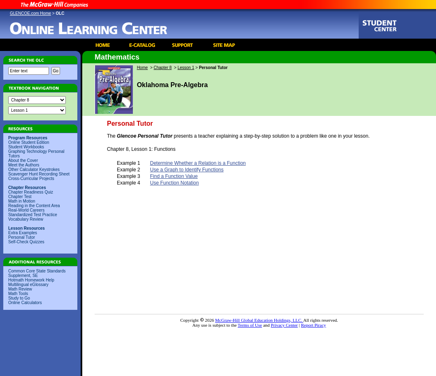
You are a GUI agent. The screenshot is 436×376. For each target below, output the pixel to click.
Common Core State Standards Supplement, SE (37, 273)
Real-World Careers (26, 210)
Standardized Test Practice (32, 214)
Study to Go (19, 298)
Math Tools (18, 293)
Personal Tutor (21, 237)
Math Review (20, 289)
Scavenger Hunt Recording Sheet (39, 174)
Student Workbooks (26, 147)
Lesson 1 (186, 67)
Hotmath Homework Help (31, 280)
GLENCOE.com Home (30, 13)
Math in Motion (21, 201)
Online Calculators (25, 302)
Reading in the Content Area (34, 205)
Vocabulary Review (25, 219)
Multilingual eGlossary (28, 284)
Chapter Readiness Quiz (30, 192)
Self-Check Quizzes (26, 242)
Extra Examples (22, 233)
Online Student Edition (28, 142)
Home (142, 67)
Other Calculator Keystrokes (34, 169)
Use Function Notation (174, 183)
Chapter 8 (163, 67)
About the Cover (23, 160)
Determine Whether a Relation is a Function (198, 163)
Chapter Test (20, 196)
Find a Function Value (174, 176)
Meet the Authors (23, 165)
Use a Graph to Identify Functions (187, 170)
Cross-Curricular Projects (31, 178)
